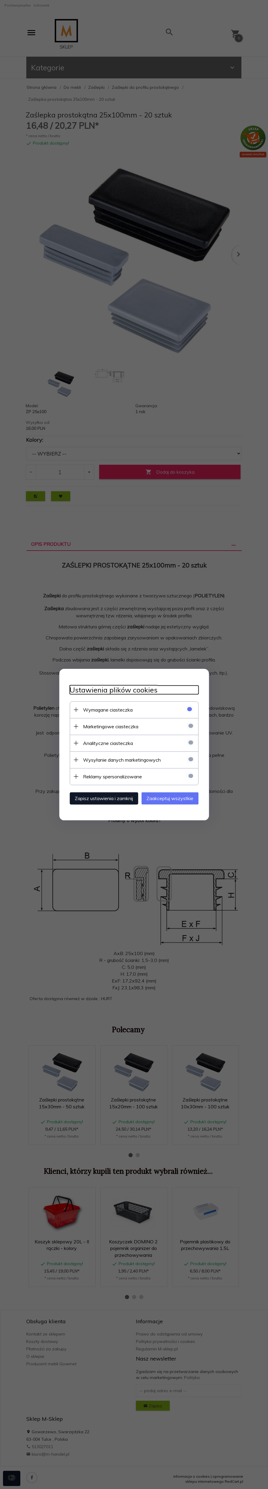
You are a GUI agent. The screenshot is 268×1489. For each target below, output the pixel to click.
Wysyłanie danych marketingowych (118, 759)
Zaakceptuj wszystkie (174, 798)
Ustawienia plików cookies (109, 689)
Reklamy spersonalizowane (108, 776)
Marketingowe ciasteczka (106, 726)
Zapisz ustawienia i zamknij (100, 798)
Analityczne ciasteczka (104, 743)
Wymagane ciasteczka (103, 709)
